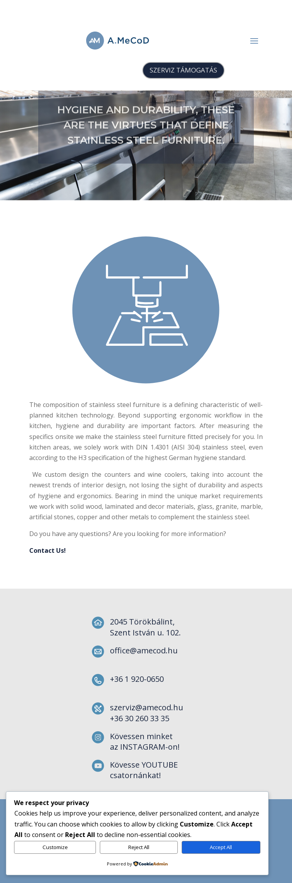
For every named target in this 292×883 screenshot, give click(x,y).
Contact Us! (242, 550)
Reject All (138, 847)
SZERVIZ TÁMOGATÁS (183, 69)
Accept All (221, 847)
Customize (55, 847)
